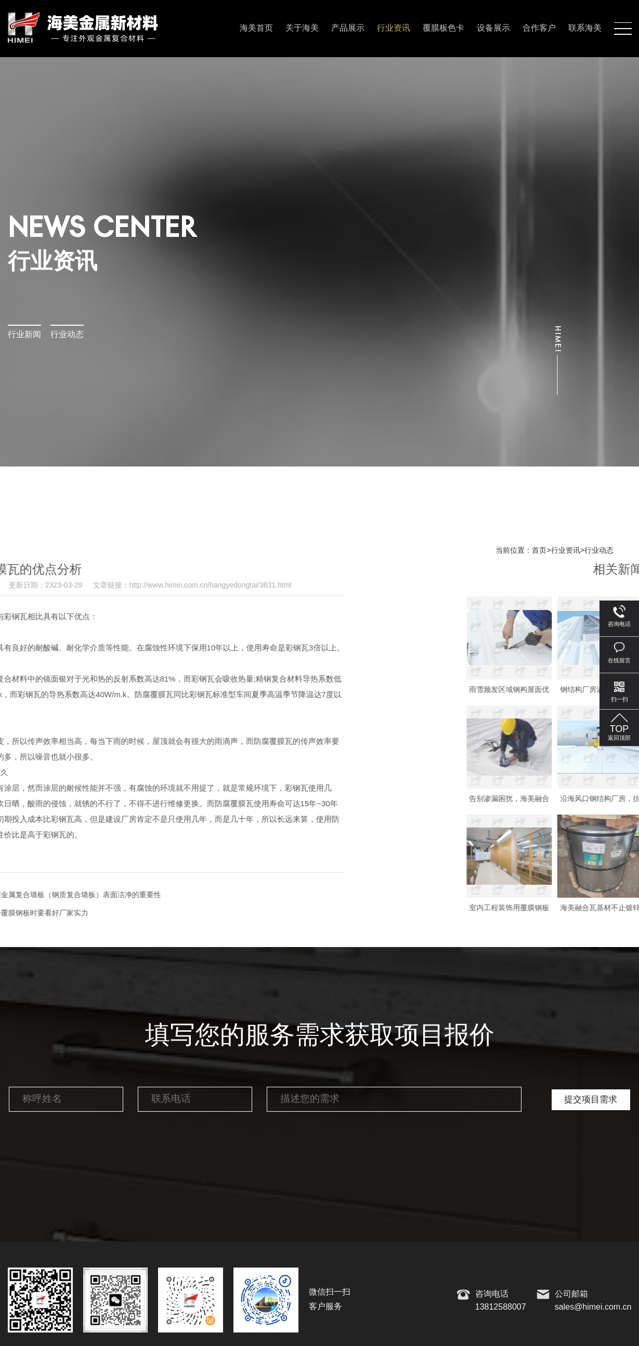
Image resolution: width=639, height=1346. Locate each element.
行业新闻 (24, 334)
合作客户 (539, 28)
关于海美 (302, 28)
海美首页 (256, 28)
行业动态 (67, 334)
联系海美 (585, 28)
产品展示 (347, 28)
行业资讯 (393, 28)
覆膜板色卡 (443, 28)
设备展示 (493, 28)
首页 (539, 550)
